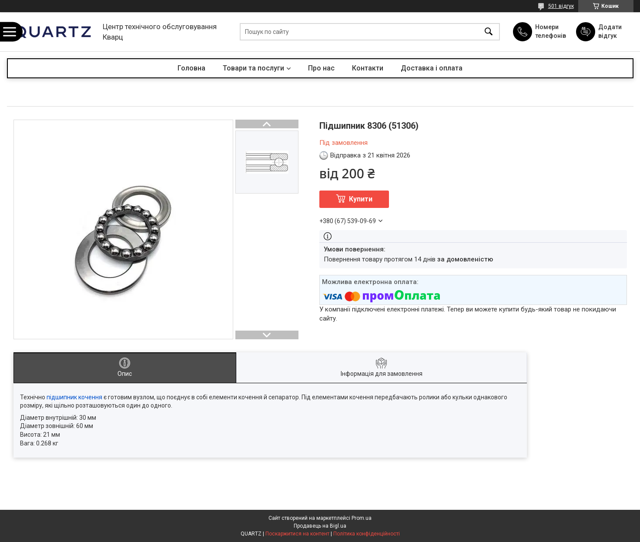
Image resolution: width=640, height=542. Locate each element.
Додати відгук (610, 31)
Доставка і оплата (431, 68)
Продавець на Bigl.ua (320, 526)
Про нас (321, 68)
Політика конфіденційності (366, 534)
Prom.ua (362, 518)
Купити (360, 199)
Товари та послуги (253, 68)
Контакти (367, 68)
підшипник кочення (74, 397)
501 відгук (561, 6)
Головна (191, 68)
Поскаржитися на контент (297, 534)
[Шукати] (488, 32)
